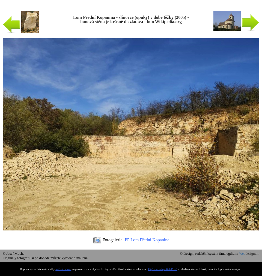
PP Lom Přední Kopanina (147, 240)
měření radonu (63, 269)
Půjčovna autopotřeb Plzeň (162, 269)
